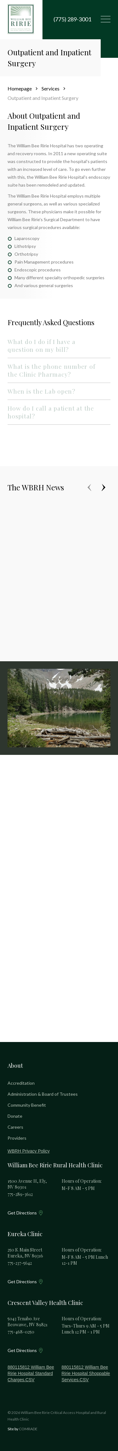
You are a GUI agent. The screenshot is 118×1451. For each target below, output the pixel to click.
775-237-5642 (20, 1263)
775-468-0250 (21, 1332)
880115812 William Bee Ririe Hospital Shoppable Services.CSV (86, 1373)
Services (50, 88)
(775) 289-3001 (72, 19)
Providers (17, 1138)
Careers (15, 1127)
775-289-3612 (20, 1194)
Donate (15, 1116)
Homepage (20, 88)
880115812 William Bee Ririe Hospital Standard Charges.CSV (31, 1373)
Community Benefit (27, 1105)
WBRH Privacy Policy (29, 1151)
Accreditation (21, 1083)
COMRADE (28, 1428)
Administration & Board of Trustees (43, 1094)
